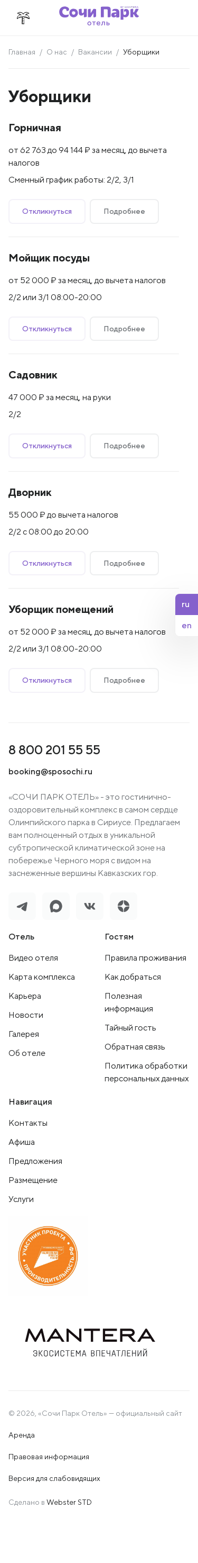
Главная (21, 52)
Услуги (21, 1199)
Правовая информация (48, 1456)
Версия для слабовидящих (54, 1478)
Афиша (21, 1142)
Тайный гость (130, 1028)
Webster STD (69, 1502)
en (187, 625)
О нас (56, 52)
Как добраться (133, 977)
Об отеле (26, 1053)
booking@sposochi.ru (50, 771)
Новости (25, 1015)
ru (186, 604)
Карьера (24, 996)
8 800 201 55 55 (54, 749)
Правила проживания (145, 958)
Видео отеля (33, 958)
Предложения (35, 1161)
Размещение (33, 1180)
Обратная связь (135, 1047)
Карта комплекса (41, 977)
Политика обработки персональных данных (147, 1072)
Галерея (23, 1034)
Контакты (28, 1123)
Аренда (21, 1435)
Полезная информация (129, 1002)
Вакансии (95, 52)
